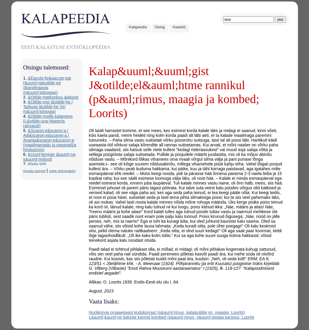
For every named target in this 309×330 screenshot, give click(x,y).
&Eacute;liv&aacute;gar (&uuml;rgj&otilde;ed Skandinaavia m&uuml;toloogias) (47, 85)
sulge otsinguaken (62, 171)
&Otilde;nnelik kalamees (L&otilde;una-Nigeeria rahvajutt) (48, 121)
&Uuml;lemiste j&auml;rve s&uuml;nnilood (49, 157)
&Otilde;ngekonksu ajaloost (53, 97)
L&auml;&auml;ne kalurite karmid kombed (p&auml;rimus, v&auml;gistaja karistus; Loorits (171, 317)
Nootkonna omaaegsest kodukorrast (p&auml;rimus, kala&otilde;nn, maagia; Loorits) (167, 312)
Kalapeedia (138, 27)
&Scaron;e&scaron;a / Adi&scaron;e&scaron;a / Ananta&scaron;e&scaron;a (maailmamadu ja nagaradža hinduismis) (49, 140)
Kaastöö (179, 27)
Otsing (160, 27)
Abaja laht (36, 164)
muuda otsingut (34, 171)
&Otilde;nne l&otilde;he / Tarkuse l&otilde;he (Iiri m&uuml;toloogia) (48, 107)
